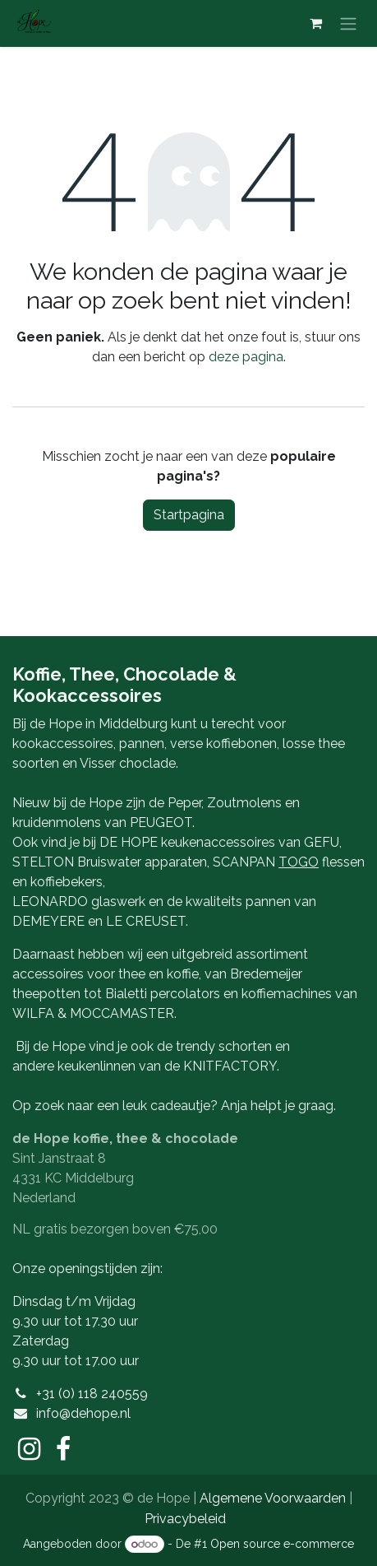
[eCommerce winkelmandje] (315, 23)
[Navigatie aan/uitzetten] (348, 23)
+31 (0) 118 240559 (92, 1393)
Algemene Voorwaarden (273, 1498)
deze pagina (246, 357)
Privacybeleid (185, 1519)
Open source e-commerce (282, 1543)
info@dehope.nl (83, 1413)
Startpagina (189, 515)
